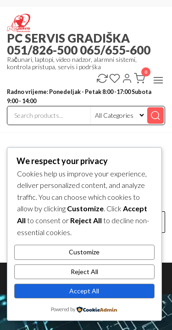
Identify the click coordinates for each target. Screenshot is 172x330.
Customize (84, 252)
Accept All (84, 291)
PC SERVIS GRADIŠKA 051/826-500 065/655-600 (78, 44)
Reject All (84, 271)
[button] (158, 80)
